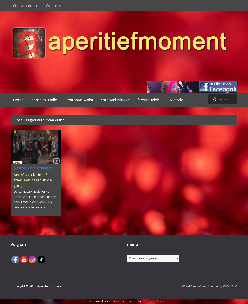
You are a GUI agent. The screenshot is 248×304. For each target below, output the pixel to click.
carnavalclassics (24, 168)
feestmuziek (148, 100)
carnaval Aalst (80, 100)
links (72, 5)
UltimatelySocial (153, 301)
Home (18, 100)
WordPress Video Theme (200, 286)
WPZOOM (230, 286)
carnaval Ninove (115, 100)
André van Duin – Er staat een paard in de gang (34, 179)
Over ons (53, 5)
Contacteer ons (26, 5)
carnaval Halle (44, 100)
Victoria (176, 100)
